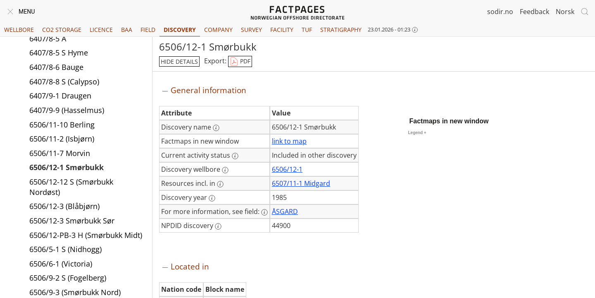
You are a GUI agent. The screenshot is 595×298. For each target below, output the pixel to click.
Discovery (180, 30)
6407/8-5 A (47, 38)
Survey (251, 30)
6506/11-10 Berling (62, 125)
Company (218, 30)
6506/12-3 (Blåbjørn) (64, 206)
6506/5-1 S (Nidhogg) (65, 249)
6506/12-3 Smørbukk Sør (71, 221)
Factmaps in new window (449, 121)
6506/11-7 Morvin (59, 153)
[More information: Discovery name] (216, 128)
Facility (281, 30)
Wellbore (19, 30)
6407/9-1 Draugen (60, 96)
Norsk (565, 11)
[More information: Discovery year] (212, 198)
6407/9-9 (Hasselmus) (66, 110)
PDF (240, 61)
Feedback (534, 11)
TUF (307, 30)
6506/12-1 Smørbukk (66, 167)
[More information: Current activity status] (235, 156)
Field (147, 30)
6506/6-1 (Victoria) (60, 264)
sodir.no (500, 11)
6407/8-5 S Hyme (58, 53)
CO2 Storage (61, 30)
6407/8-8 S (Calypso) (64, 82)
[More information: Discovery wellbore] (225, 170)
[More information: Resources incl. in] (220, 184)
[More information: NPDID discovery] (218, 226)
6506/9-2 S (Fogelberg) (67, 278)
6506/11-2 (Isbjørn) (61, 139)
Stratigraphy (341, 30)
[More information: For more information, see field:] (264, 212)
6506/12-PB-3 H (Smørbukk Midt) (85, 235)
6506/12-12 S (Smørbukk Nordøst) (71, 187)
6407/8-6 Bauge (56, 67)
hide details (179, 61)
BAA (126, 30)
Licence (101, 30)
